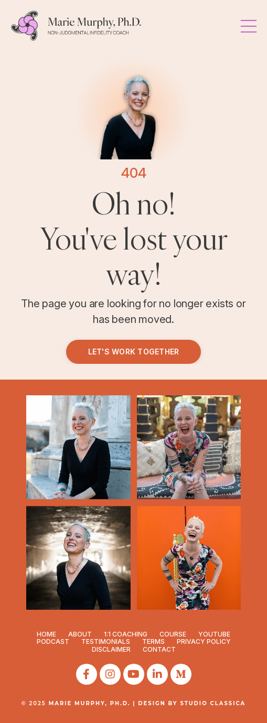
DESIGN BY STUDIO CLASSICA (191, 703)
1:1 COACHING (125, 634)
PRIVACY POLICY (204, 641)
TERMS (153, 641)
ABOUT (80, 634)
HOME (46, 634)
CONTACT (159, 649)
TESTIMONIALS (105, 641)
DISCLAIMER (111, 649)
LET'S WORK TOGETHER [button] (133, 351)
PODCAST (53, 641)
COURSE (172, 634)
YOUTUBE (214, 634)
